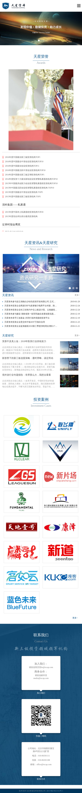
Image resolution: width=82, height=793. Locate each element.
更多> (77, 295)
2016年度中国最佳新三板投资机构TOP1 (22, 158)
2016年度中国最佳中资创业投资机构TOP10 (24, 162)
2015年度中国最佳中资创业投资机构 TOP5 (24, 193)
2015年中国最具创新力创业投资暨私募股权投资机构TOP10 (31, 184)
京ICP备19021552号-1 (55, 791)
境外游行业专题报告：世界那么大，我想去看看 (26, 375)
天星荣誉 (41, 56)
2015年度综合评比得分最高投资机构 (21, 217)
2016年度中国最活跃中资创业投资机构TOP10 (25, 171)
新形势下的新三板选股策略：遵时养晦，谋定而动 (27, 358)
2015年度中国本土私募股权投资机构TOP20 (24, 213)
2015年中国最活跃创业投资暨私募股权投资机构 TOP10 (29, 189)
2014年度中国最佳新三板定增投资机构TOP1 (24, 175)
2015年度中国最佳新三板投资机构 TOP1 (23, 197)
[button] (6, 28)
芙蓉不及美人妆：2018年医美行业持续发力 (24, 341)
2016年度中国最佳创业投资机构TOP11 (22, 167)
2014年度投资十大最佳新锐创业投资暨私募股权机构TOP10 (31, 180)
